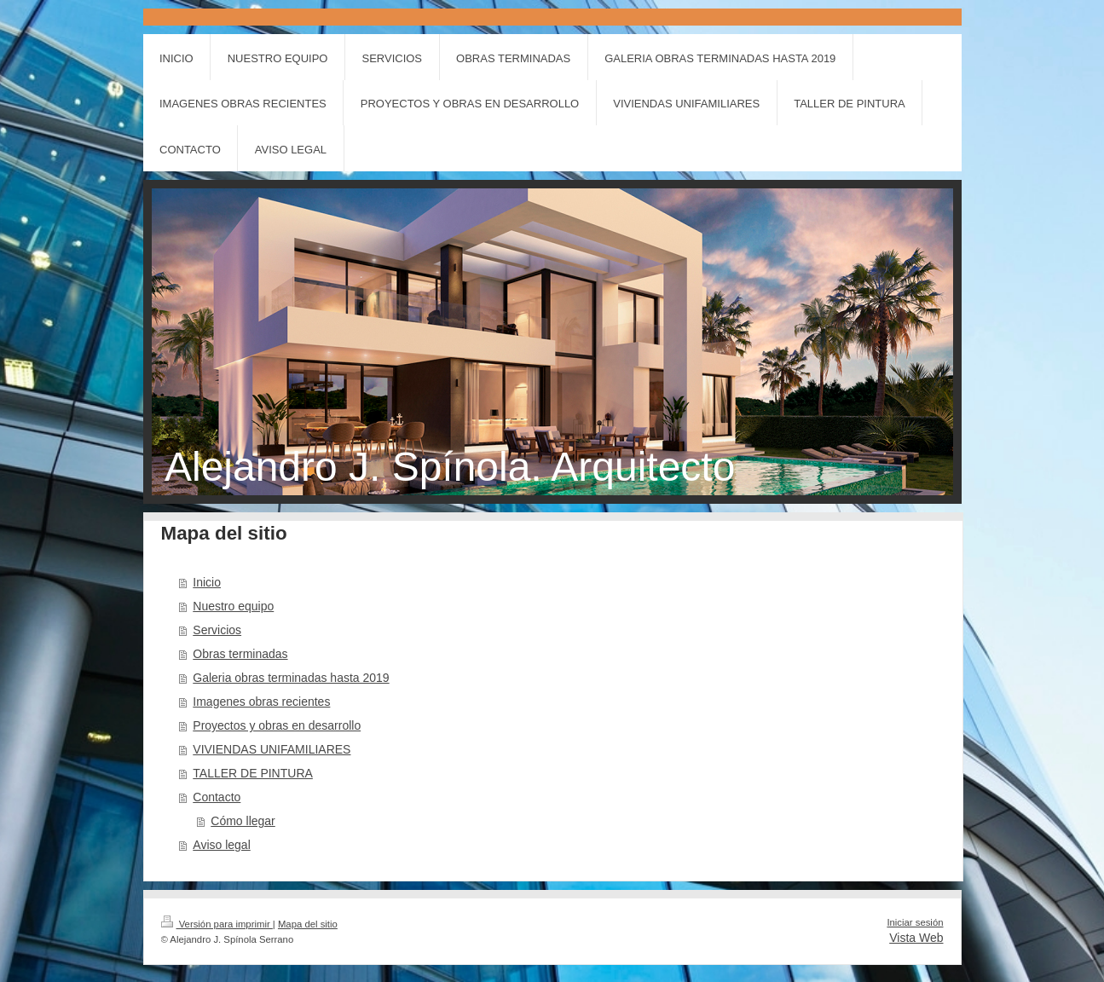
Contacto (216, 797)
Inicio (207, 582)
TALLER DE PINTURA (253, 773)
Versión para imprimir (217, 924)
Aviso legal (221, 845)
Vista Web (916, 937)
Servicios (217, 630)
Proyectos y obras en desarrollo (277, 725)
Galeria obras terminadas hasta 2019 (291, 678)
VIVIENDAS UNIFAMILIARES (271, 749)
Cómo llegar (243, 821)
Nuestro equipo (233, 606)
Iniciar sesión (915, 922)
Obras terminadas (240, 654)
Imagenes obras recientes (261, 701)
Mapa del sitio (308, 924)
